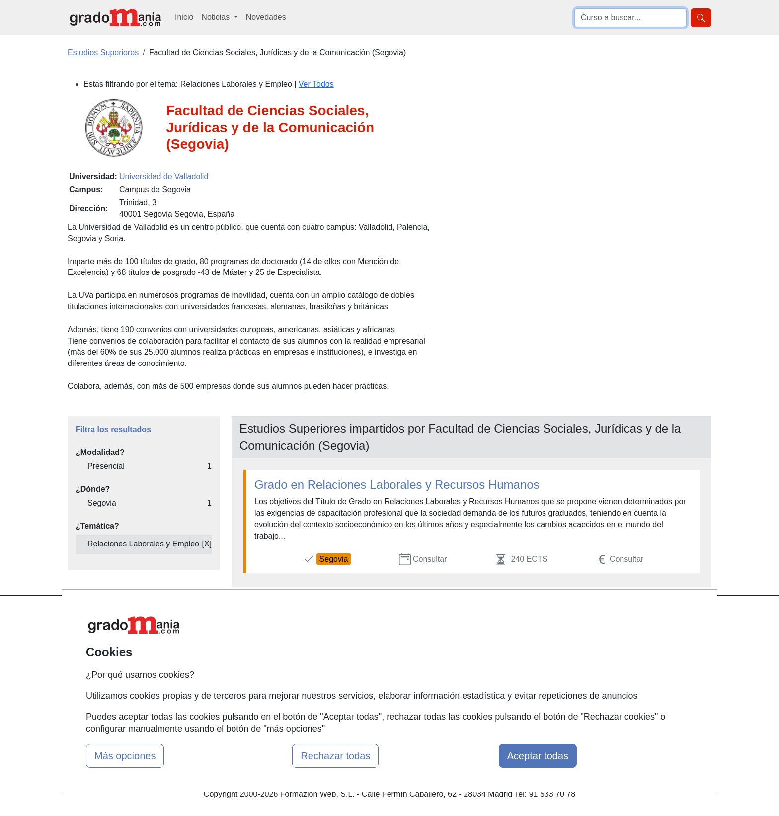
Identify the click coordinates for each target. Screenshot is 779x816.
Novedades (266, 17)
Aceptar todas (537, 755)
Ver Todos (316, 84)
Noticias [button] (216, 17)
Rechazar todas (335, 755)
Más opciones (125, 755)
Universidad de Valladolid (163, 176)
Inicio (184, 17)
